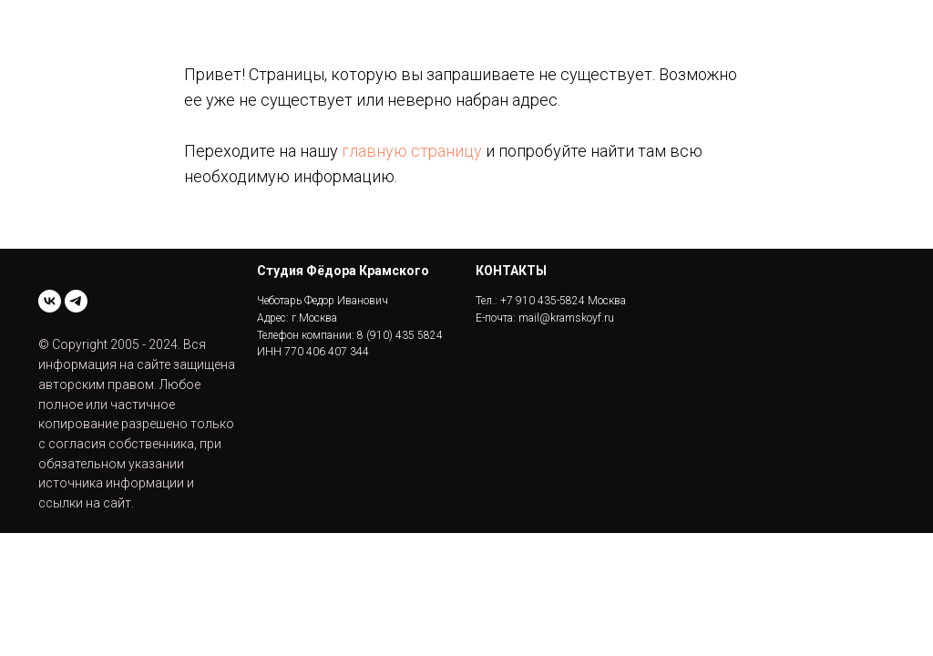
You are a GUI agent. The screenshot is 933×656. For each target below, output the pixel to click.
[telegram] (76, 301)
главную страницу (412, 150)
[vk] (49, 301)
